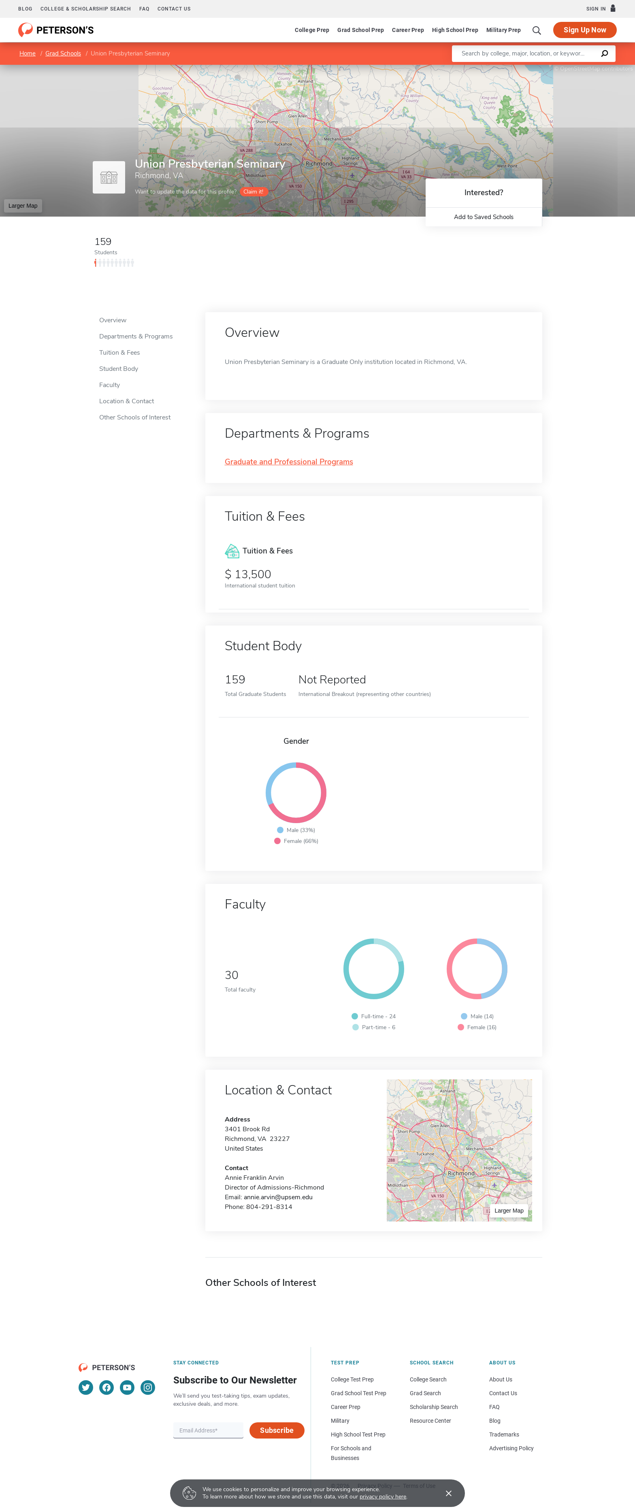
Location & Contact (126, 401)
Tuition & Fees (119, 352)
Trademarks (504, 1434)
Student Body (118, 368)
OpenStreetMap (580, 68)
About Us (500, 1379)
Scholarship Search (434, 1407)
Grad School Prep (360, 30)
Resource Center (430, 1420)
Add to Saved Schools (484, 217)
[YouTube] (127, 1387)
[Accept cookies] (443, 1493)
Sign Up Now (585, 30)
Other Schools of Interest (134, 417)
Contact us (174, 9)
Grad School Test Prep (358, 1393)
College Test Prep (352, 1379)
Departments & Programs (136, 336)
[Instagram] (148, 1387)
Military (340, 1420)
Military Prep (503, 30)
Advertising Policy (511, 1448)
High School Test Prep (358, 1434)
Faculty (109, 385)
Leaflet (537, 68)
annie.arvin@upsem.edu (278, 1197)
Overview (112, 320)
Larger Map (23, 205)
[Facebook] (106, 1387)
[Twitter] (86, 1387)
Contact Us (503, 1393)
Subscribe (277, 1430)
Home (27, 53)
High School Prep (455, 30)
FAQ (144, 9)
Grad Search (425, 1393)
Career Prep (408, 30)
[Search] (537, 30)
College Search (428, 1379)
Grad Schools (63, 53)
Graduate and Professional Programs (289, 462)
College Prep (312, 30)
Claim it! (253, 192)
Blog (25, 9)
